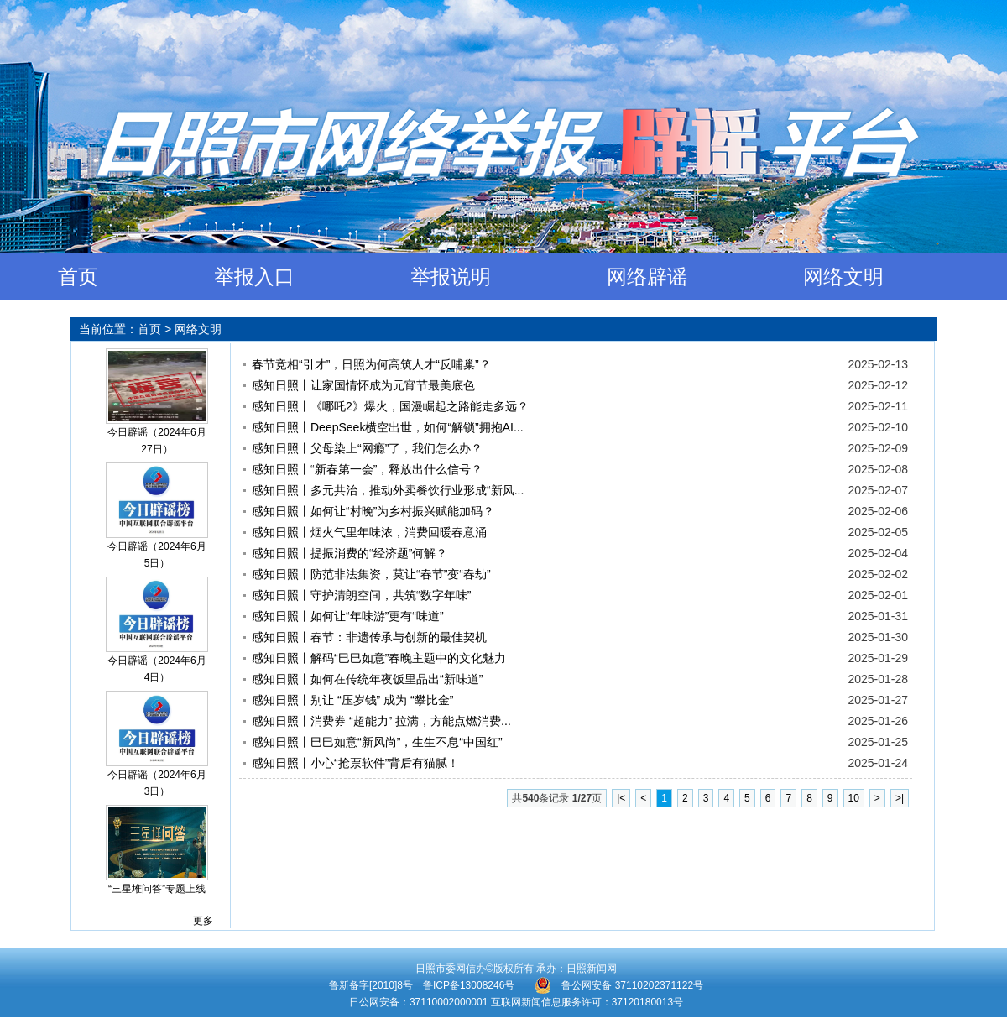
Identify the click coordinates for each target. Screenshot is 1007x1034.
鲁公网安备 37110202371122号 (619, 985)
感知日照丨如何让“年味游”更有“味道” (348, 616)
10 (853, 798)
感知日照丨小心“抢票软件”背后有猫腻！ (355, 763)
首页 (78, 276)
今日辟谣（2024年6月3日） (156, 783)
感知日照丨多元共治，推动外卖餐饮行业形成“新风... (388, 490)
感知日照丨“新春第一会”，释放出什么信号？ (367, 469)
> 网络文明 (193, 329)
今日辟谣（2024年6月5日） (156, 554)
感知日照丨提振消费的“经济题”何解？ (349, 553)
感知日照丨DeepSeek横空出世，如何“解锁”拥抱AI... (388, 427)
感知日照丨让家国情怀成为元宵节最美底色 (363, 385)
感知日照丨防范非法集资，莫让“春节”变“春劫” (371, 574)
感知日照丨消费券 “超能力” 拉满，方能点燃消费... (381, 721)
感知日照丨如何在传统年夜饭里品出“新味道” (367, 679)
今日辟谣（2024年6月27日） (156, 440)
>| (899, 798)
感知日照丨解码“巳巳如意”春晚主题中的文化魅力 (379, 658)
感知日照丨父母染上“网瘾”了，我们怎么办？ (367, 448)
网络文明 (843, 276)
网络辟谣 (647, 276)
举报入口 (254, 276)
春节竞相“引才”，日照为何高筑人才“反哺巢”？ (371, 364)
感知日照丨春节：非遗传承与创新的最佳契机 (369, 637)
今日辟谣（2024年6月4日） (156, 669)
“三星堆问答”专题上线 (157, 889)
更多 (203, 921)
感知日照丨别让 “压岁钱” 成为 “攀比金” (352, 700)
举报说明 (450, 276)
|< (621, 798)
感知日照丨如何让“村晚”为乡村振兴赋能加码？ (373, 511)
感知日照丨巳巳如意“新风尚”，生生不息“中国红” (377, 742)
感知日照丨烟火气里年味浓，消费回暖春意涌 (369, 532)
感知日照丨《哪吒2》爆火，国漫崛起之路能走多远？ (390, 406)
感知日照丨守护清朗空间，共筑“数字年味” (361, 595)
